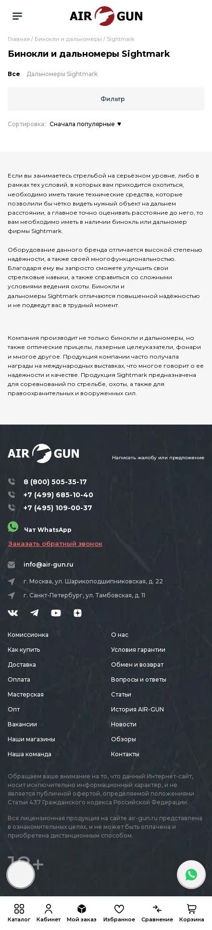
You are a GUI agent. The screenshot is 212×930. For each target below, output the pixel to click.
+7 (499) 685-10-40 (58, 495)
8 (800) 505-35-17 (55, 482)
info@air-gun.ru (49, 564)
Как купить (24, 649)
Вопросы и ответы (138, 679)
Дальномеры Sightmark (62, 74)
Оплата (19, 679)
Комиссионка (28, 634)
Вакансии (22, 724)
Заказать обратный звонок (55, 543)
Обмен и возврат (137, 664)
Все (14, 74)
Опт (14, 709)
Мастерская (26, 694)
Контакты (125, 754)
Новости (124, 724)
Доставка (22, 664)
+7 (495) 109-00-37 (58, 508)
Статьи (121, 694)
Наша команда (29, 754)
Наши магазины (31, 739)
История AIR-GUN (137, 709)
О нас (119, 634)
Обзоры (123, 739)
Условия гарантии (138, 649)
